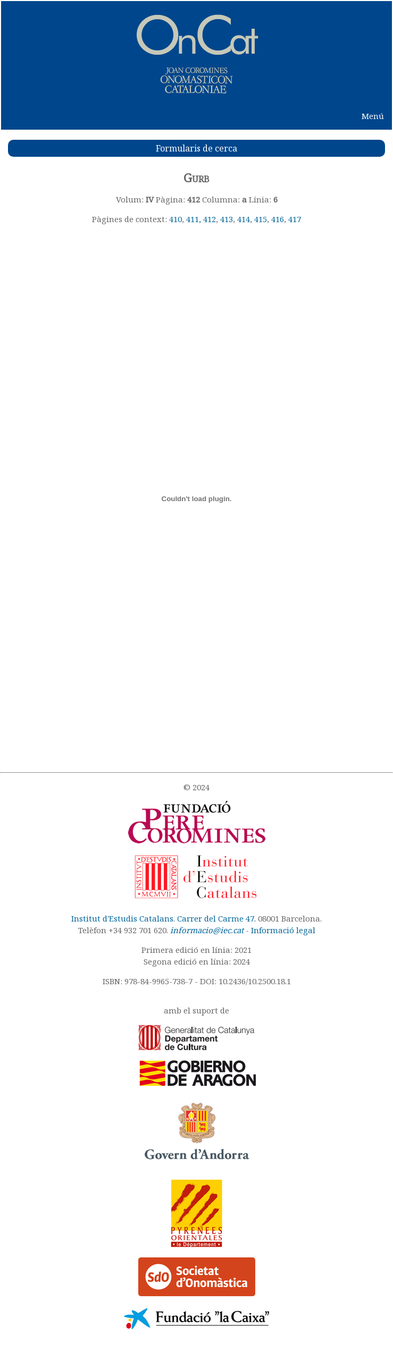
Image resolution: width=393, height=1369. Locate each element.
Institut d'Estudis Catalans (122, 918)
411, (194, 219)
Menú (373, 116)
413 (226, 219)
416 (277, 219)
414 (243, 219)
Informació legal (283, 930)
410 (175, 219)
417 (294, 219)
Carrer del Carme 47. (216, 918)
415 (260, 219)
